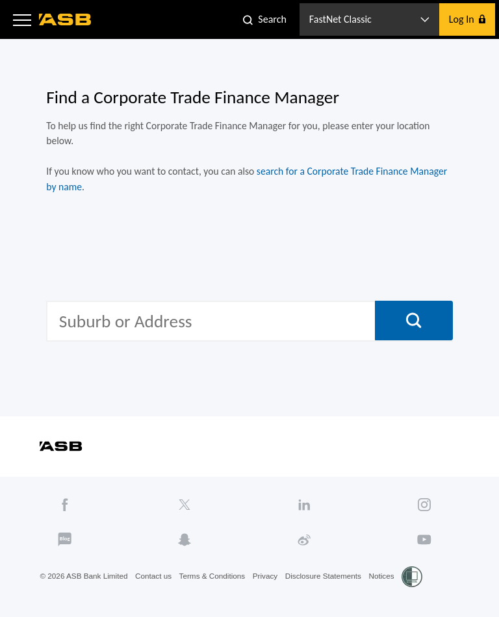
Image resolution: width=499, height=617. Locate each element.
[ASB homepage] (65, 19)
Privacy (270, 586)
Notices (389, 586)
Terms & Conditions (216, 586)
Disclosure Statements (329, 586)
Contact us (155, 586)
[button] (22, 19)
